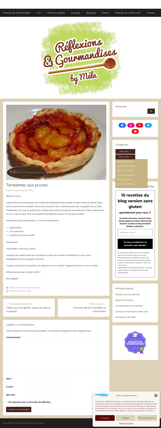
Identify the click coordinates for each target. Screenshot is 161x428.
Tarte (29, 291)
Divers (125, 162)
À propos (75, 12)
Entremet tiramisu (124, 300)
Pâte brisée (15, 291)
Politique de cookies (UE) (127, 12)
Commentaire (14, 337)
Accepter (105, 418)
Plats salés (125, 151)
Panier (105, 12)
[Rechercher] (151, 111)
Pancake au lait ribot (125, 317)
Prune (23, 291)
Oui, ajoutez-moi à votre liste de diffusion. (28, 402)
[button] (156, 395)
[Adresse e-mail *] (135, 232)
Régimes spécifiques (125, 168)
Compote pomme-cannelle (129, 305)
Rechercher (121, 106)
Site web (10, 395)
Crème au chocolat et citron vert (131, 311)
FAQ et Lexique (125, 173)
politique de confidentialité (131, 270)
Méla (31, 190)
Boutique (91, 12)
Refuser (125, 418)
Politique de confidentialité (16, 12)
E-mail (10, 386)
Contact (151, 12)
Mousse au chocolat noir (127, 294)
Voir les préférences (147, 418)
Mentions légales (56, 12)
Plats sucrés (15, 287)
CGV (39, 12)
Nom (9, 378)
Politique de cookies (126, 423)
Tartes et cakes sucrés (30, 287)
